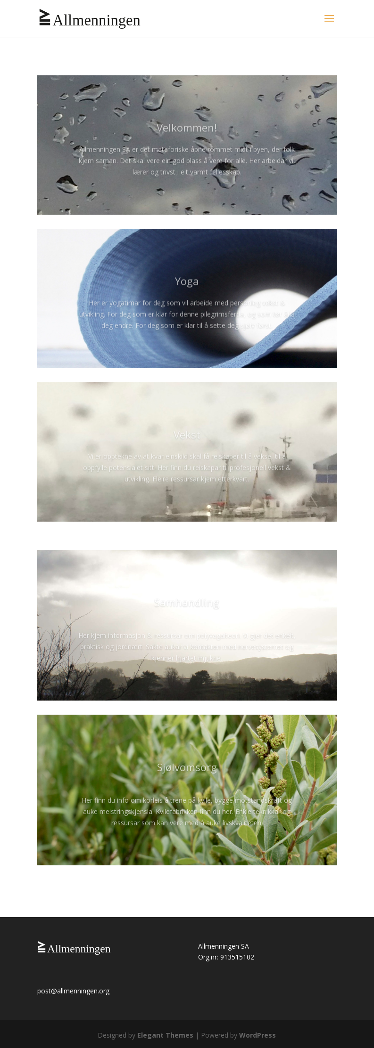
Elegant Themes (165, 1035)
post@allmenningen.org (73, 990)
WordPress (257, 1035)
